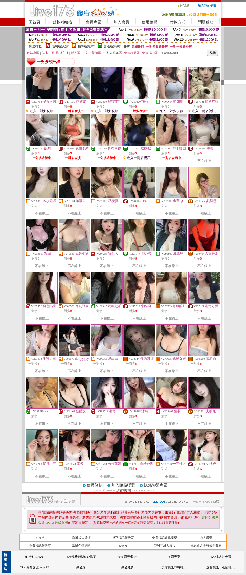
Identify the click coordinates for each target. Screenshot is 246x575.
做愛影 (81, 567)
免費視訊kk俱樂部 (164, 538)
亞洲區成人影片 (165, 545)
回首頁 (34, 22)
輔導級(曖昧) (86, 46)
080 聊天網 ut (127, 557)
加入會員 (121, 22)
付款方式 (177, 22)
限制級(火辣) (60, 46)
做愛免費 (127, 567)
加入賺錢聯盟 (123, 485)
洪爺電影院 (124, 490)
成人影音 (206, 538)
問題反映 (205, 22)
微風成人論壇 (81, 538)
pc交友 (122, 545)
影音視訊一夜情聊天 (220, 567)
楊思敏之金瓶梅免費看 (206, 545)
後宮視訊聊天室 (123, 538)
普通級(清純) (112, 46)
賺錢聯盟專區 (155, 485)
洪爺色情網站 (81, 545)
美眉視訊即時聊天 (173, 567)
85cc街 (39, 538)
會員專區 (93, 22)
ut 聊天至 (174, 557)
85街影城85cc (34, 557)
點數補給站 (62, 22)
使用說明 (149, 22)
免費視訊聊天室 (40, 545)
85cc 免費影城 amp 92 (34, 567)
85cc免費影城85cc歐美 (81, 557)
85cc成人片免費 (220, 557)
